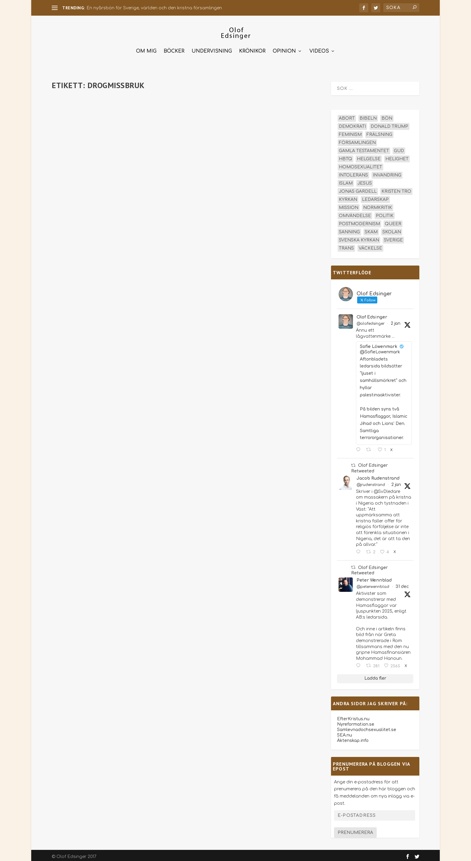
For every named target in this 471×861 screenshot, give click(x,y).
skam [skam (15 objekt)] (371, 229)
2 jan (395, 320)
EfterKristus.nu (353, 716)
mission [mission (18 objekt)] (348, 205)
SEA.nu (344, 732)
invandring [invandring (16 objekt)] (387, 172)
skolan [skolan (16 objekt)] (391, 229)
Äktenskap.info (353, 738)
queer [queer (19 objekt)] (393, 221)
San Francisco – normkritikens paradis (108, 100)
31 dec (402, 584)
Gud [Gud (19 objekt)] (399, 148)
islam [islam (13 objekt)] (346, 180)
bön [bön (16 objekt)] (386, 115)
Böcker (174, 48)
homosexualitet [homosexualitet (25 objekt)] (360, 164)
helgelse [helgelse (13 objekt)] (369, 156)
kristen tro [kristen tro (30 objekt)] (396, 188)
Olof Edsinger (372, 314)
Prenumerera (355, 830)
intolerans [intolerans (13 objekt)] (353, 172)
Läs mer (71, 161)
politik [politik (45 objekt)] (385, 213)
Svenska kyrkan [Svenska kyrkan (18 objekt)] (359, 237)
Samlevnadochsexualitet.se (366, 727)
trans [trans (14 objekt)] (346, 245)
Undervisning (212, 48)
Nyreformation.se (355, 721)
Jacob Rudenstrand (378, 475)
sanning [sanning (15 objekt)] (349, 229)
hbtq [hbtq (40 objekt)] (345, 156)
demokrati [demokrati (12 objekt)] (352, 123)
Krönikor (252, 48)
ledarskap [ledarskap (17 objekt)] (375, 197)
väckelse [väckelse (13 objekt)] (370, 245)
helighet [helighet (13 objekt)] (397, 156)
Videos (319, 48)
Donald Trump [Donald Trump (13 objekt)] (389, 123)
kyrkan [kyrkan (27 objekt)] (348, 197)
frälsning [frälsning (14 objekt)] (379, 132)
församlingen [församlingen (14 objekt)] (357, 140)
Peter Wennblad (374, 577)
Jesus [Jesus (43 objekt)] (364, 180)
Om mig (146, 48)
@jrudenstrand (371, 482)
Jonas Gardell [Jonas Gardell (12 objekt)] (358, 188)
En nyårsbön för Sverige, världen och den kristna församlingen (154, 8)
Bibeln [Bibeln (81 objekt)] (368, 115)
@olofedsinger (370, 321)
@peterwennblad (373, 584)
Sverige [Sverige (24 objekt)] (393, 237)
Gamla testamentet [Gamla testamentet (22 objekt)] (364, 148)
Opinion (284, 48)
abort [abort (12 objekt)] (347, 115)
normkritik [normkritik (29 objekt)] (377, 205)
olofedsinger (76, 110)
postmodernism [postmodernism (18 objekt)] (359, 221)
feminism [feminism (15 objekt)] (350, 132)
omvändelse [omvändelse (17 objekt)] (355, 213)
